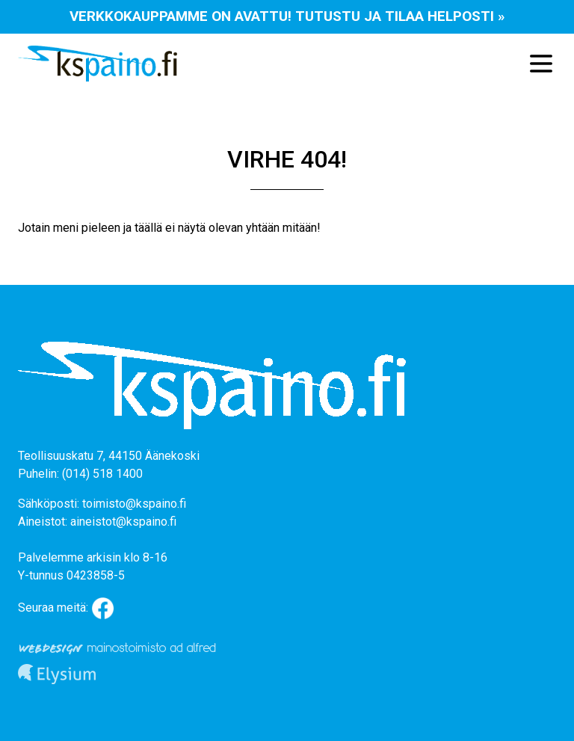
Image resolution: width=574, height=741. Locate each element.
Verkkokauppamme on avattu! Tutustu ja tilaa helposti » (287, 16)
